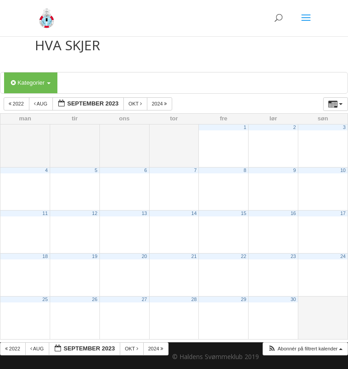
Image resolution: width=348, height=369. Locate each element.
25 (45, 299)
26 (95, 299)
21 (194, 256)
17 (343, 213)
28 (194, 299)
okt (135, 103)
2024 (160, 103)
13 (144, 213)
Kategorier (31, 82)
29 (243, 299)
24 (343, 256)
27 (144, 299)
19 (95, 256)
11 (45, 213)
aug (41, 103)
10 (343, 170)
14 (194, 213)
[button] (305, 349)
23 (293, 256)
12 (95, 213)
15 (243, 213)
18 (45, 256)
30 (293, 299)
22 (243, 256)
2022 (17, 103)
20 (144, 256)
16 (293, 213)
